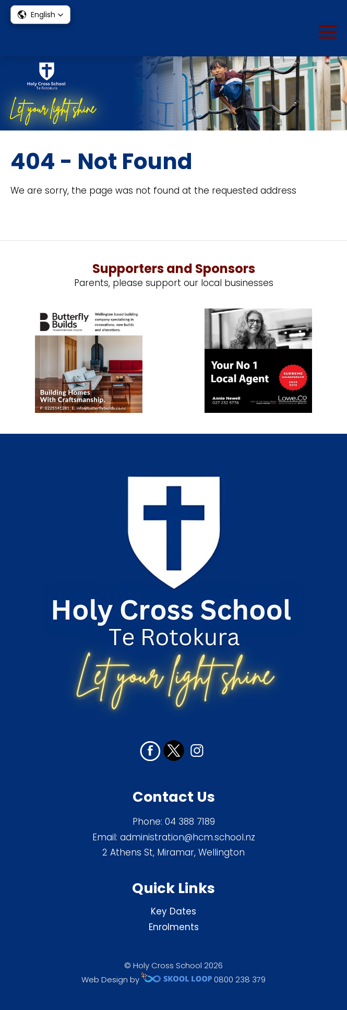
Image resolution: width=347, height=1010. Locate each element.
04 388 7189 (190, 821)
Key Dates (173, 911)
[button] (40, 14)
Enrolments (174, 927)
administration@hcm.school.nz (187, 837)
